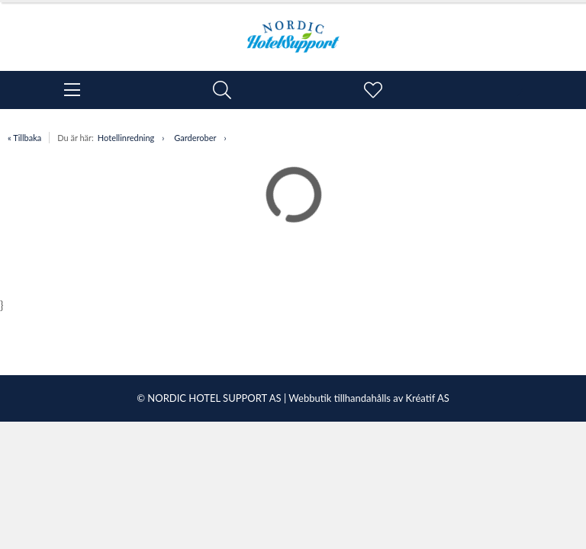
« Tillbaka (24, 138)
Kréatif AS (427, 398)
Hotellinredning (126, 138)
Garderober (195, 138)
